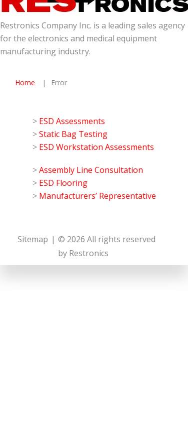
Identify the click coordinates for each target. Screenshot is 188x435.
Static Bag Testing (73, 134)
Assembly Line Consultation (91, 169)
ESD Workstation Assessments (96, 147)
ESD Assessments (72, 121)
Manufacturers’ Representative (97, 195)
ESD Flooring (63, 182)
